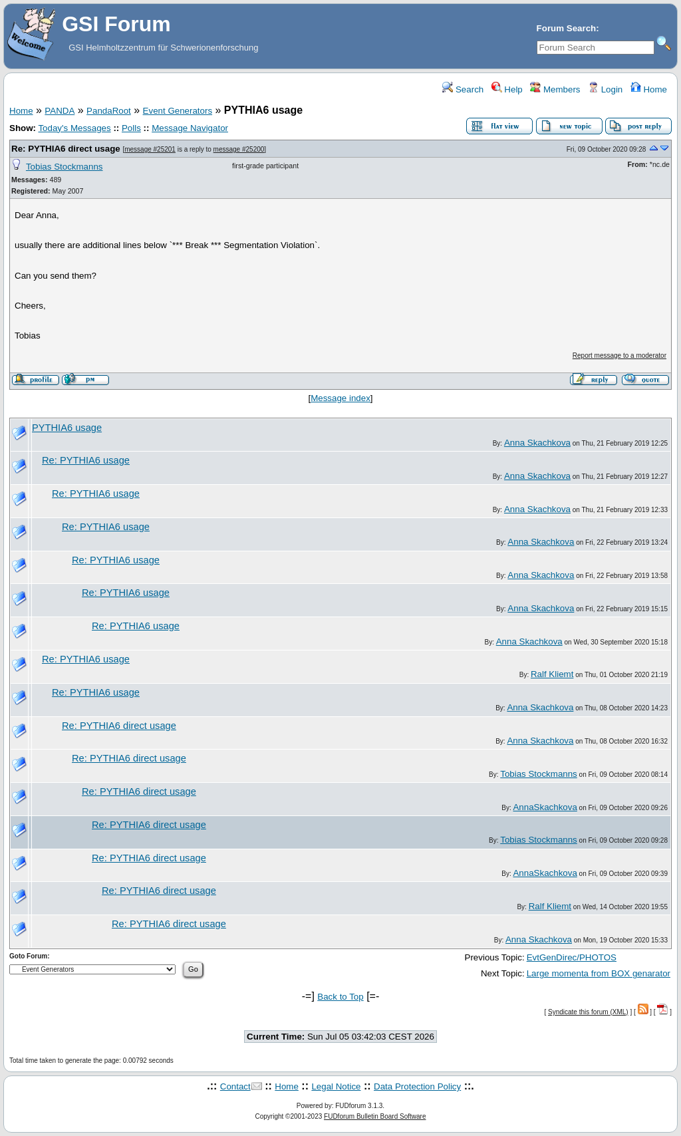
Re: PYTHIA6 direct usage (65, 149)
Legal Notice (335, 1086)
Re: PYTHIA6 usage (86, 460)
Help (507, 89)
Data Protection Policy (417, 1086)
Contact (235, 1086)
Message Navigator (190, 128)
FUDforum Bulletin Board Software (375, 1116)
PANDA (59, 111)
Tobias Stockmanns (64, 167)
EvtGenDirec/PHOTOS (571, 957)
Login (605, 89)
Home (648, 89)
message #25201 (150, 149)
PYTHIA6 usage (67, 427)
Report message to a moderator (619, 355)
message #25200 (239, 149)
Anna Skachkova (537, 443)
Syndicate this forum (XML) (588, 1012)
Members (555, 89)
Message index (340, 398)
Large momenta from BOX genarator (598, 973)
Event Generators (177, 111)
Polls (131, 128)
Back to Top (340, 997)
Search (462, 89)
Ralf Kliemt (552, 674)
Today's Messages (74, 128)
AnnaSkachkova (545, 807)
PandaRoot (108, 111)
